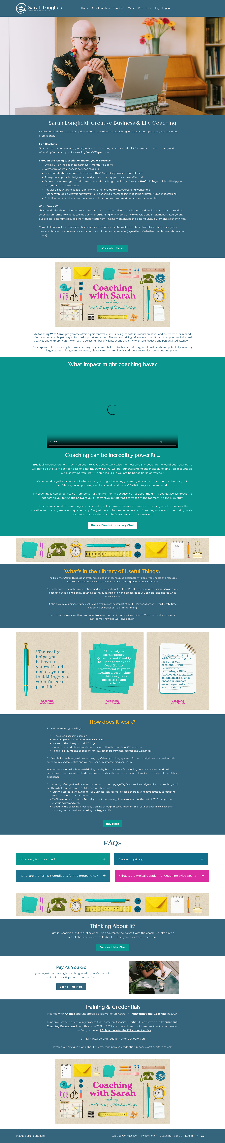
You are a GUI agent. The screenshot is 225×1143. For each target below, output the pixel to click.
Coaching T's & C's (171, 1136)
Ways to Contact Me (124, 1136)
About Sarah (101, 8)
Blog (156, 8)
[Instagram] (197, 1136)
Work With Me (124, 8)
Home (85, 8)
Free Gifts (144, 8)
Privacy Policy (148, 1136)
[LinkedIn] (202, 1136)
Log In (166, 8)
